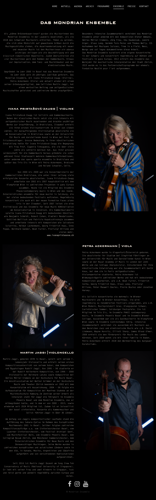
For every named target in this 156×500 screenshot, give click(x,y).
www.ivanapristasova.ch (60, 235)
